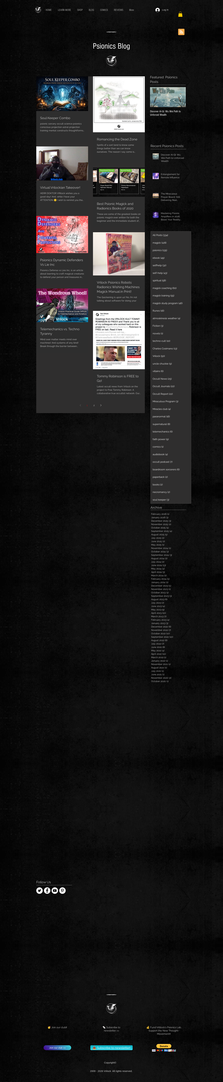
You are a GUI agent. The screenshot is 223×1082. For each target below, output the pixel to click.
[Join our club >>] (57, 1047)
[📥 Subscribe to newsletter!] (111, 1047)
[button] (65, 10)
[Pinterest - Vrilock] (62, 890)
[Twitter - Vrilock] (39, 890)
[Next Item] (180, 97)
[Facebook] (47, 890)
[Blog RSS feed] (181, 32)
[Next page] (101, 405)
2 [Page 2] (94, 405)
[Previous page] (80, 405)
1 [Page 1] (87, 405)
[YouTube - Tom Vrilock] (55, 890)
